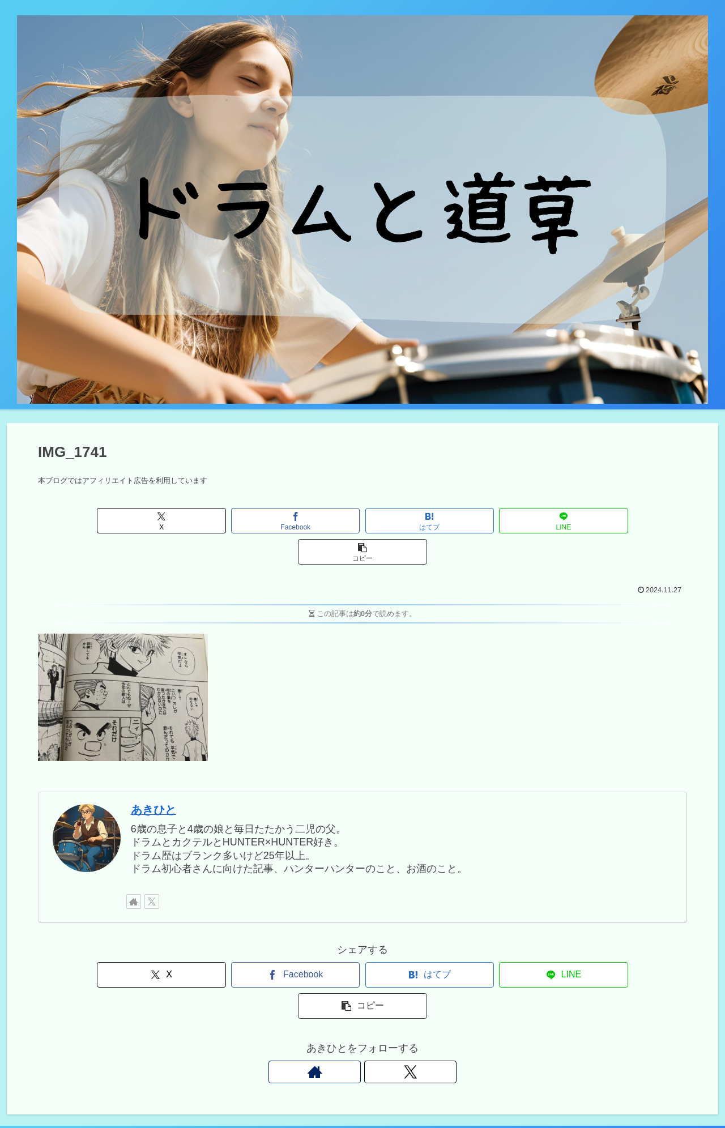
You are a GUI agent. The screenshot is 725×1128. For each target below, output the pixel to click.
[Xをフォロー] (151, 870)
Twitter (485, 1092)
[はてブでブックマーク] (362, 520)
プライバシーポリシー (608, 1092)
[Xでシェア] (144, 520)
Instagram (444, 1092)
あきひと (153, 778)
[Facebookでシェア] (253, 520)
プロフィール (683, 1092)
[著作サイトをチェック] (133, 870)
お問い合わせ (533, 1092)
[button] (580, 520)
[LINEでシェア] (471, 520)
